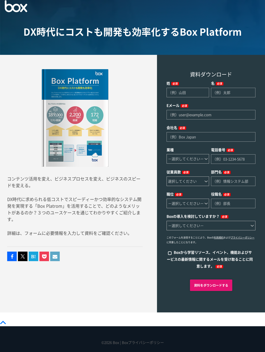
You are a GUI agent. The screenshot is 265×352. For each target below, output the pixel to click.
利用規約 (218, 237)
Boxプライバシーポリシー (143, 342)
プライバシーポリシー (242, 237)
